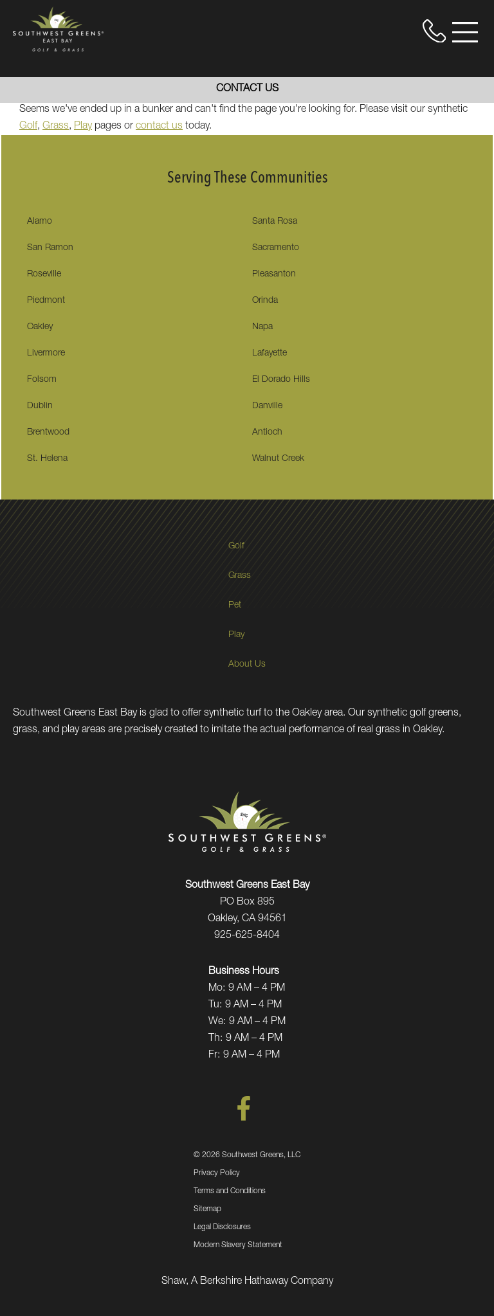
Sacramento (275, 248)
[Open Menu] (465, 32)
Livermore (46, 353)
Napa (262, 327)
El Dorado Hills (281, 379)
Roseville (44, 274)
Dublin (40, 406)
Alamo (39, 221)
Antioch (267, 432)
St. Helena (47, 459)
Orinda (265, 300)
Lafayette (269, 353)
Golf (28, 127)
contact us (159, 127)
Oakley (40, 327)
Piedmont (46, 300)
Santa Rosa (274, 221)
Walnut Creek (278, 459)
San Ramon (50, 248)
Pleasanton (274, 274)
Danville (267, 406)
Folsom (42, 379)
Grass (55, 127)
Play (83, 127)
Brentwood (48, 432)
